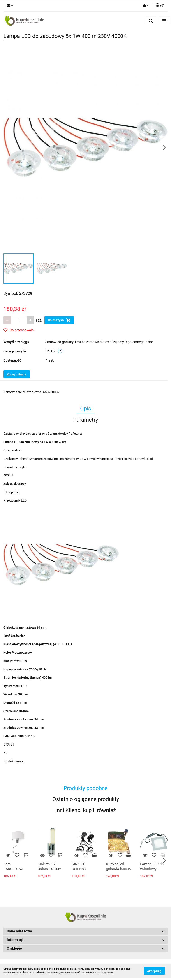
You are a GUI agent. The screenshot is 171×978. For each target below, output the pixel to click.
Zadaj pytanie (16, 374)
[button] (160, 5)
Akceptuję (154, 971)
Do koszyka (59, 320)
